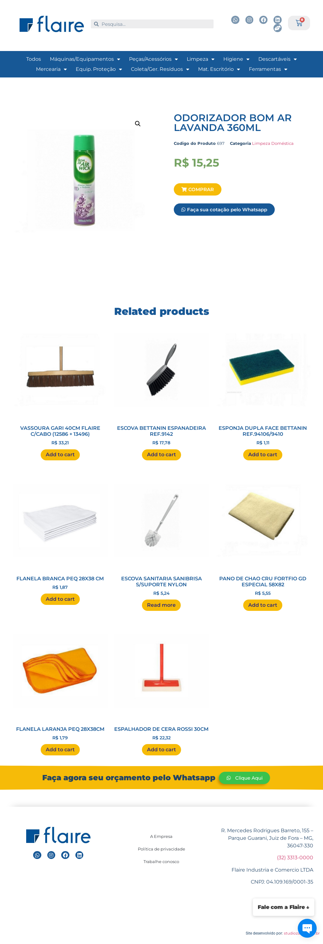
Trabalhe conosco (161, 861)
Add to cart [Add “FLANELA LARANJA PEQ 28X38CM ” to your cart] (60, 750)
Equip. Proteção (99, 69)
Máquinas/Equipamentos (85, 59)
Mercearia (51, 69)
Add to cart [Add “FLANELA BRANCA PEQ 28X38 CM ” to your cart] (60, 599)
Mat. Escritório (219, 69)
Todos (33, 59)
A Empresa (161, 836)
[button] (197, 189)
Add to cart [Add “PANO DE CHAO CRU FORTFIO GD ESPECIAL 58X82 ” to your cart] (262, 605)
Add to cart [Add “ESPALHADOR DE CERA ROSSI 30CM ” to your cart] (161, 750)
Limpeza (200, 59)
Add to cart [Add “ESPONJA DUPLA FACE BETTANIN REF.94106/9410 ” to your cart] (262, 455)
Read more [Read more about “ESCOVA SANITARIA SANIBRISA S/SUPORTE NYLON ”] (161, 605)
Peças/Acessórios (153, 59)
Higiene (236, 59)
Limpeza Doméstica (273, 143)
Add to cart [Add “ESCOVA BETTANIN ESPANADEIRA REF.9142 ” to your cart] (161, 455)
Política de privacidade (161, 848)
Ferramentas (268, 69)
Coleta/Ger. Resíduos (160, 69)
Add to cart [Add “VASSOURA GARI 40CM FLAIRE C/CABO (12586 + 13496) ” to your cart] (60, 455)
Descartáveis (277, 59)
